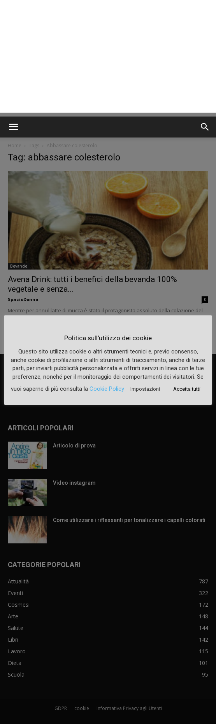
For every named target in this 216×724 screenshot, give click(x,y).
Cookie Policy (107, 388)
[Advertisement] (108, 58)
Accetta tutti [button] (186, 389)
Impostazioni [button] (145, 389)
